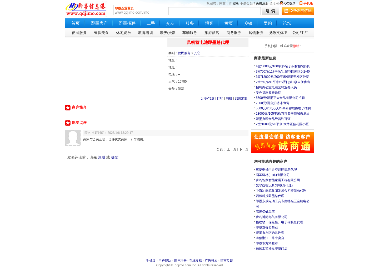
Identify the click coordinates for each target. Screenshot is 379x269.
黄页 (229, 23)
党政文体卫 (278, 33)
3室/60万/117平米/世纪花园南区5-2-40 (283, 71)
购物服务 (256, 33)
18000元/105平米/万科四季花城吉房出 (283, 113)
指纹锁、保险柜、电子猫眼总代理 (279, 222)
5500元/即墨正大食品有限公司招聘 (280, 98)
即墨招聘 (127, 23)
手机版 (308, 3)
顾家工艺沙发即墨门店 (271, 248)
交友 (170, 23)
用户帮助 (164, 260)
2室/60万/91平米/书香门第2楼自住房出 (283, 82)
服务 (190, 23)
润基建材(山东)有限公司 (273, 175)
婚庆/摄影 (168, 33)
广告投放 (211, 260)
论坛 (287, 23)
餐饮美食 (101, 33)
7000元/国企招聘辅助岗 (272, 103)
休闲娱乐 (123, 33)
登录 (236, 3)
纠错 (229, 98)
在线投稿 (195, 260)
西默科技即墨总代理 (270, 196)
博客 (209, 23)
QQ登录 (290, 3)
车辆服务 (189, 33)
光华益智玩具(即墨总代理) (274, 185)
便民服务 (79, 33)
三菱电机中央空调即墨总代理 (276, 169)
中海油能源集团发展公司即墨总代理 (281, 190)
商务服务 (234, 33)
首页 (75, 23)
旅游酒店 (212, 33)
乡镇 (248, 23)
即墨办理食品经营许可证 (273, 119)
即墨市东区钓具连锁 (270, 233)
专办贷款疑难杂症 (268, 92)
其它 (197, 53)
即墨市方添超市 (267, 243)
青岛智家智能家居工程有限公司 (278, 180)
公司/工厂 (300, 33)
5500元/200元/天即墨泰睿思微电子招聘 (283, 108)
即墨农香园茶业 (267, 227)
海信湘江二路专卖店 (270, 238)
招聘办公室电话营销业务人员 (276, 87)
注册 (101, 157)
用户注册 (180, 260)
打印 (220, 98)
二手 (151, 23)
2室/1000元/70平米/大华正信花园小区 (282, 124)
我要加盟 (241, 98)
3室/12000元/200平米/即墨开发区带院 (282, 77)
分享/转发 (207, 98)
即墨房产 (99, 23)
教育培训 (145, 33)
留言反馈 (226, 260)
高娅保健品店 (265, 212)
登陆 (114, 157)
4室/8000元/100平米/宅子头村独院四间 (283, 66)
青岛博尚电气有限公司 (271, 217)
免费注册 (262, 3)
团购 (267, 23)
